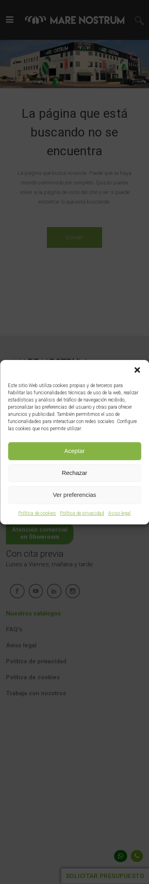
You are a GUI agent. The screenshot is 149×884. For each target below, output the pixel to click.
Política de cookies (37, 513)
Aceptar (74, 450)
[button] (137, 370)
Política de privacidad (82, 513)
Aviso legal (119, 513)
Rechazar (74, 472)
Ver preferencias (74, 494)
